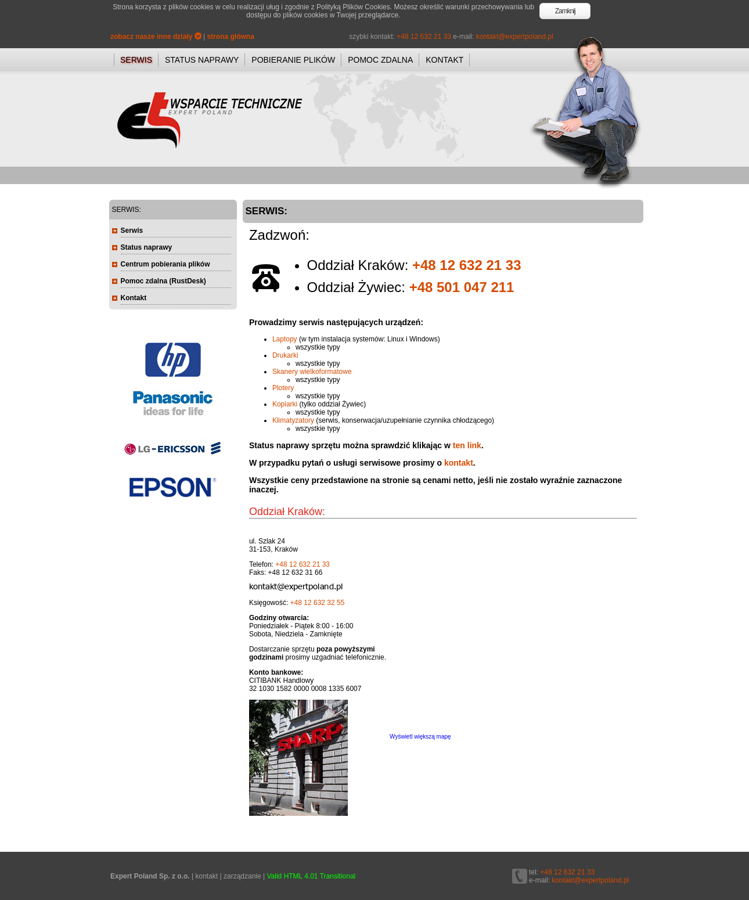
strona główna (230, 37)
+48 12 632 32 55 (317, 603)
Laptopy (284, 339)
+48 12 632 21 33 (424, 37)
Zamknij (565, 11)
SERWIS (136, 59)
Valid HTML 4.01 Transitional (311, 876)
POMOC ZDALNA (380, 59)
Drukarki (285, 355)
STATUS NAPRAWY (202, 59)
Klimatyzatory (293, 420)
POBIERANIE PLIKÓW (293, 59)
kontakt (458, 462)
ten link (467, 445)
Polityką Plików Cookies (353, 7)
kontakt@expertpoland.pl (514, 37)
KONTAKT (444, 59)
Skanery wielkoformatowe (312, 372)
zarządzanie (242, 876)
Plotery (283, 388)
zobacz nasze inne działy (155, 37)
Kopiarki (284, 404)
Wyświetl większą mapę (420, 736)
